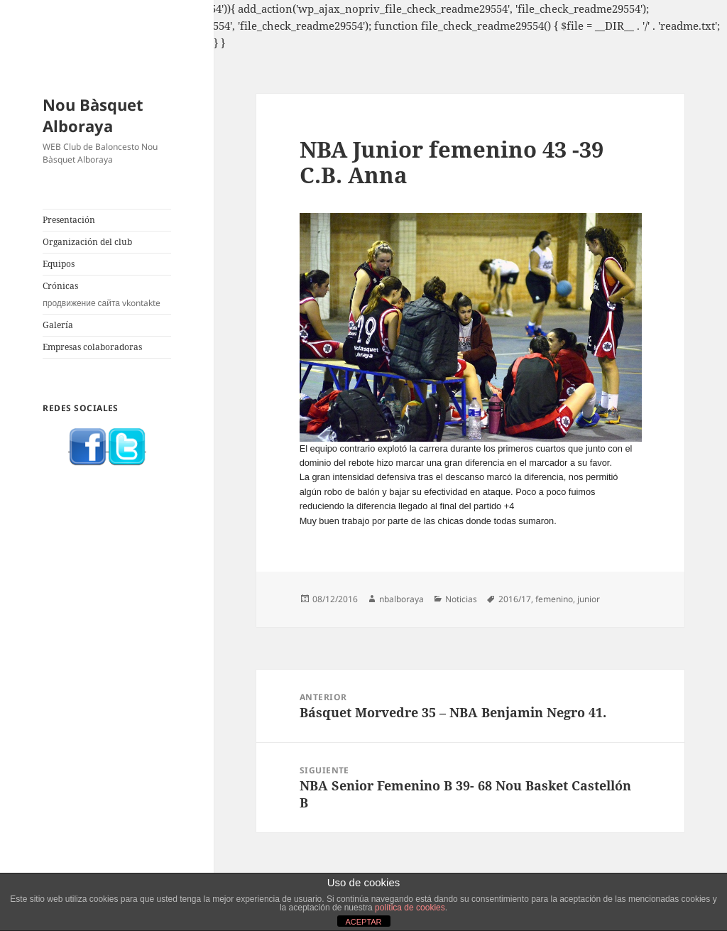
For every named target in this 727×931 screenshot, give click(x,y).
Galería (58, 325)
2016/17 (514, 599)
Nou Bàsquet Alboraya (93, 115)
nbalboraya (401, 599)
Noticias (461, 599)
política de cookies (410, 908)
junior (588, 599)
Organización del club (87, 242)
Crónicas (107, 295)
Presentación (69, 220)
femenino (554, 599)
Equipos (59, 264)
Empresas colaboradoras (92, 347)
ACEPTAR (363, 922)
